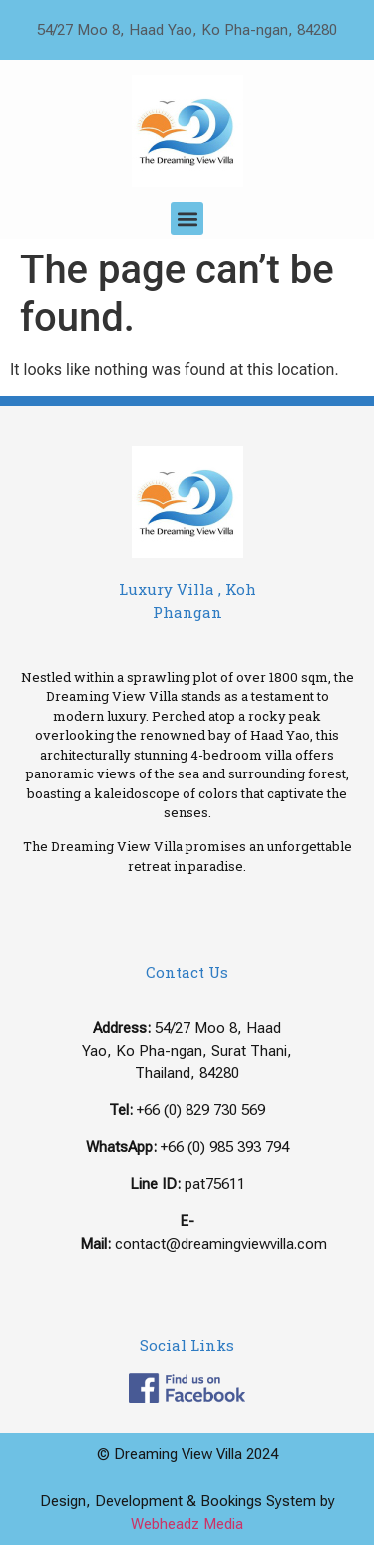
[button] (187, 218)
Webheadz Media (187, 1524)
